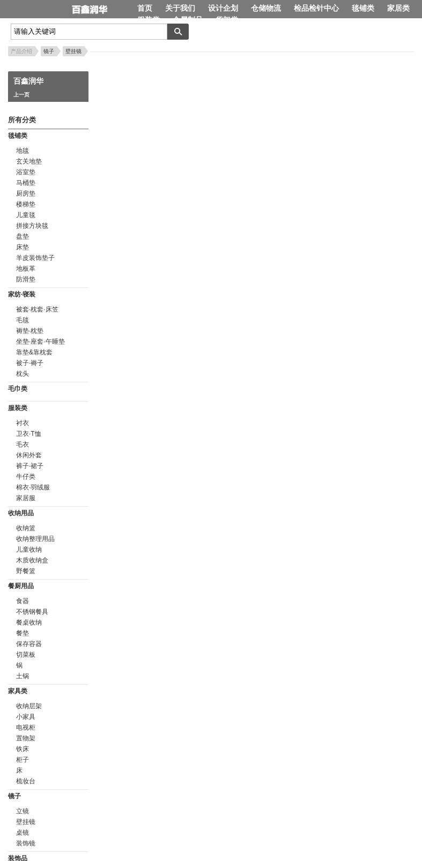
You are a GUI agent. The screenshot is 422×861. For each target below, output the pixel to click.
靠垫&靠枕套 (34, 352)
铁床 (22, 749)
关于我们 (180, 8)
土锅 (22, 676)
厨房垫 (25, 193)
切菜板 (25, 654)
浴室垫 (25, 172)
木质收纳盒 (32, 560)
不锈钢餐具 (32, 611)
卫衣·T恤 (28, 433)
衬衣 (22, 423)
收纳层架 (29, 706)
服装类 (148, 20)
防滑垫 (25, 279)
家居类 (398, 8)
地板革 (25, 268)
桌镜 (22, 832)
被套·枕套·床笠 (37, 309)
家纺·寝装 (21, 294)
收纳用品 (21, 513)
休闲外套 (29, 455)
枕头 (22, 373)
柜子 (22, 759)
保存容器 (29, 644)
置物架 (25, 738)
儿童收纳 (29, 549)
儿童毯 (25, 215)
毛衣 (22, 444)
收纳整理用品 (35, 539)
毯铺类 (363, 8)
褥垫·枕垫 (29, 331)
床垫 (22, 247)
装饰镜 (25, 843)
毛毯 (22, 320)
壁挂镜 (73, 51)
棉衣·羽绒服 (33, 487)
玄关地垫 (29, 161)
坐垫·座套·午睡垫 (40, 341)
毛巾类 (17, 388)
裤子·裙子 (29, 466)
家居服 (25, 498)
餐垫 (22, 633)
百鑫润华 (99, 10)
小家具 (25, 717)
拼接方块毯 (32, 225)
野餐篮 (25, 571)
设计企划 (223, 8)
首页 (144, 8)
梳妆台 (25, 781)
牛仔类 (25, 476)
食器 (22, 601)
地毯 (22, 150)
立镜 (22, 811)
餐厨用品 (21, 586)
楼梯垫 (25, 204)
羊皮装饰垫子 (35, 258)
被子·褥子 (29, 363)
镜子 (48, 51)
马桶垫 (25, 183)
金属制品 (188, 20)
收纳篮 (25, 528)
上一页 (21, 95)
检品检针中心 (316, 8)
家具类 (17, 691)
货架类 (227, 20)
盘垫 (22, 236)
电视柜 (25, 727)
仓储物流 (266, 8)
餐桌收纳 (29, 622)
